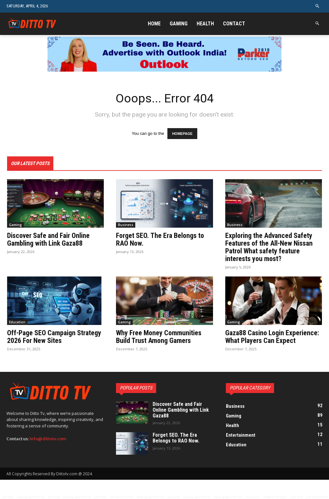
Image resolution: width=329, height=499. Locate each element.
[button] (318, 6)
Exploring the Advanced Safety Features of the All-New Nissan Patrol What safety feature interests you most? (269, 247)
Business (125, 225)
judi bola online (317, 497)
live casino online (121, 497)
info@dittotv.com (48, 439)
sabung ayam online (31, 497)
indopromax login (275, 497)
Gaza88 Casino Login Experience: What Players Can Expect (272, 337)
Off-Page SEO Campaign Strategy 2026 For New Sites (54, 337)
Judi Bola (296, 497)
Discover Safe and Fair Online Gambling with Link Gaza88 (48, 239)
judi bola (7, 497)
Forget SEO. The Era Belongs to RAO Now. (160, 239)
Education (17, 322)
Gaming (15, 225)
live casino (252, 497)
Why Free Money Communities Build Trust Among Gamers (158, 337)
